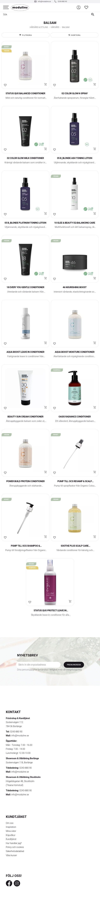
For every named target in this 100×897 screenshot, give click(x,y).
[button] (6, 7)
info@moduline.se (20, 735)
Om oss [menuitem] (9, 823)
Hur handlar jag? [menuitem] (14, 843)
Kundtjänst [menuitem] (11, 839)
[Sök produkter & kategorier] (43, 14)
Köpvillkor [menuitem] (10, 835)
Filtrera (27, 35)
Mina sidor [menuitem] (11, 831)
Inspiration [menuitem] (11, 827)
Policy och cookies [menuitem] (15, 847)
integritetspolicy (74, 669)
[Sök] (93, 14)
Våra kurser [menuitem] (11, 855)
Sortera (76, 35)
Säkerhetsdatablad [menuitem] (15, 851)
